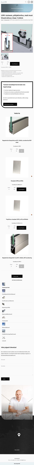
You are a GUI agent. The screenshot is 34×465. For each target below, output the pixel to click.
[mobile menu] (32, 2)
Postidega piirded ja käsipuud (8, 294)
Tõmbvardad (5, 320)
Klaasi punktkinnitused (7, 314)
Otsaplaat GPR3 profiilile (17, 181)
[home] (4, 2)
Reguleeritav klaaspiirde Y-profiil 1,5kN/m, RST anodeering (17, 257)
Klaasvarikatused (6, 327)
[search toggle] (25, 2)
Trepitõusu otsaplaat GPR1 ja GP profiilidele (17, 219)
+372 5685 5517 (17, 416)
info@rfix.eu (23, 460)
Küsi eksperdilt (17, 463)
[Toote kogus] (3, 64)
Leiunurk (4, 340)
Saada (5, 379)
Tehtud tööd (17, 276)
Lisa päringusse (15, 63)
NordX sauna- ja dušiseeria (8, 300)
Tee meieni (17, 449)
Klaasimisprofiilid (6, 307)
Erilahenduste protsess (10, 104)
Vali (21, 150)
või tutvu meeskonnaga (17, 280)
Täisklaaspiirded (6, 19)
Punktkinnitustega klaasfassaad (9, 334)
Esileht (2, 19)
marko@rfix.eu (17, 418)
